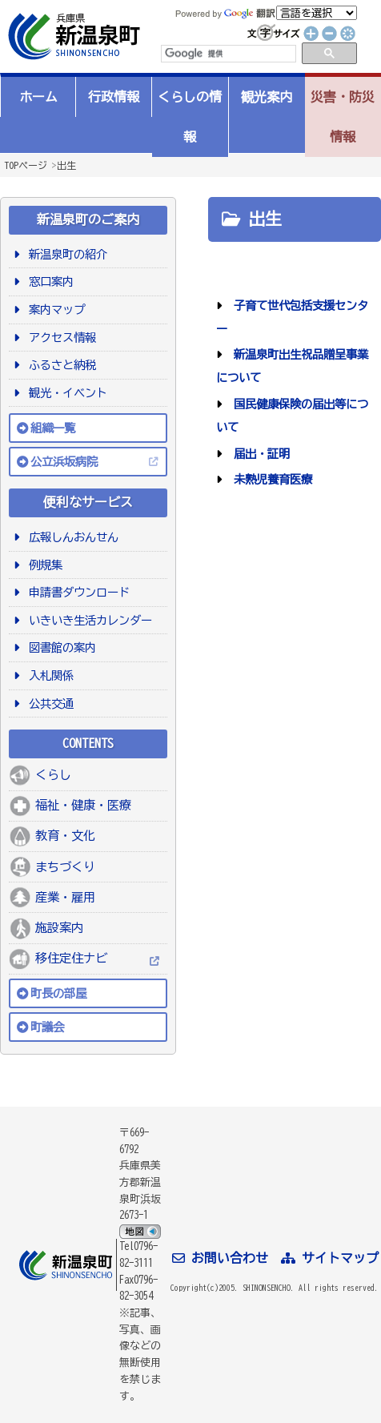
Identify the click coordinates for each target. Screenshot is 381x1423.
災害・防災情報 (343, 116)
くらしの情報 (190, 116)
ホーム (38, 96)
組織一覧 (52, 428)
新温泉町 (72, 36)
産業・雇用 (65, 897)
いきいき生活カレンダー (87, 620)
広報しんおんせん (70, 537)
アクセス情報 (59, 338)
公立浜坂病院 (64, 462)
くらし (53, 775)
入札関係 (48, 675)
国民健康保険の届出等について (292, 415)
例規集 (42, 565)
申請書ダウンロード (76, 592)
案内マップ (54, 309)
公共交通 (48, 703)
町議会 (47, 1027)
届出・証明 (259, 454)
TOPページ (25, 165)
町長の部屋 (58, 993)
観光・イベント (65, 393)
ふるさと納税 (59, 365)
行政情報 (113, 96)
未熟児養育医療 (270, 479)
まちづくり (65, 867)
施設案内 (59, 928)
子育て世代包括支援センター (292, 317)
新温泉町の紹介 (65, 254)
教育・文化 (65, 836)
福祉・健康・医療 (83, 805)
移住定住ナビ (71, 958)
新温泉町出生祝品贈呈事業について (292, 366)
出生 (66, 165)
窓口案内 (48, 281)
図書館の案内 (59, 647)
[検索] (227, 53)
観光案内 (266, 96)
